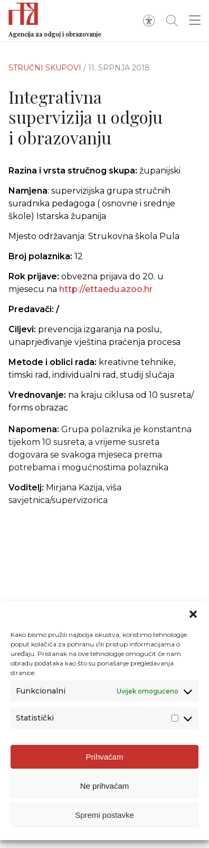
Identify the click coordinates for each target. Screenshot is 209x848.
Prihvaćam (105, 756)
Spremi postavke (104, 814)
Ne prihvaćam (104, 785)
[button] (193, 614)
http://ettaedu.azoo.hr (106, 289)
